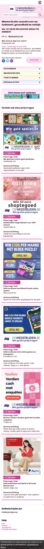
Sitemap (4, 525)
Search (39, 15)
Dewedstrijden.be (25, 53)
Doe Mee (11, 153)
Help (3, 524)
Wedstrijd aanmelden (9, 529)
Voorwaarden (6, 527)
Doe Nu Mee (34, 60)
